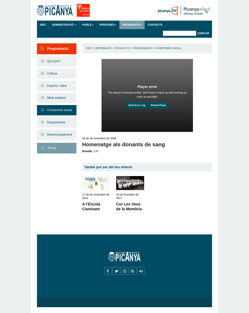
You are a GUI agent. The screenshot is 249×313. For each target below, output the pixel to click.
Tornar (51, 148)
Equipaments (56, 122)
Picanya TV (122, 48)
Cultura (52, 73)
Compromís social (59, 110)
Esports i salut (57, 85)
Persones (108, 24)
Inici (43, 24)
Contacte (154, 24)
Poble (88, 24)
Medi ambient (56, 97)
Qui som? (53, 61)
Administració (64, 24)
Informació (132, 24)
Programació (142, 48)
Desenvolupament (59, 134)
